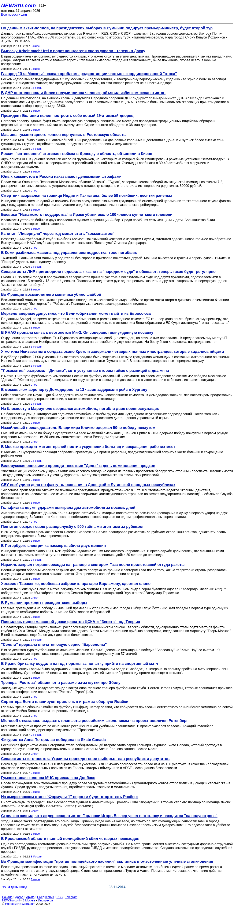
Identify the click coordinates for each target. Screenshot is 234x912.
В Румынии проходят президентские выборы (44, 603)
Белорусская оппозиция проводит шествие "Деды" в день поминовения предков (78, 466)
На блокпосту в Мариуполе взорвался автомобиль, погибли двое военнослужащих (80, 409)
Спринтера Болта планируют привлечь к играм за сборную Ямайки (64, 702)
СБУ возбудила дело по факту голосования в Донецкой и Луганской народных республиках (88, 485)
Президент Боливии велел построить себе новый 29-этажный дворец (67, 116)
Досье (19, 897)
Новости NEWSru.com (20, 903)
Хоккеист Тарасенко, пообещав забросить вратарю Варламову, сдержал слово (76, 584)
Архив (30, 897)
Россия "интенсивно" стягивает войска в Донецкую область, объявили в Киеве (76, 154)
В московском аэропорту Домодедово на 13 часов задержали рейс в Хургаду (74, 390)
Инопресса (45, 900)
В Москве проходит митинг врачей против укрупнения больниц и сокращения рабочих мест (88, 447)
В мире (35, 46)
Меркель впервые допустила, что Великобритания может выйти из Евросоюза (76, 313)
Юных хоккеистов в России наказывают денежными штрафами (61, 176)
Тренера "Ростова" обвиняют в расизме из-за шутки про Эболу (60, 683)
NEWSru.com (18, 5)
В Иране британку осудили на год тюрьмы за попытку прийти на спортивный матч (79, 663)
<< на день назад (14, 887)
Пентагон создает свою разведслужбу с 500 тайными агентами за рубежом (72, 526)
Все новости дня (14, 14)
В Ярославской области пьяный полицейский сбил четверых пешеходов (70, 839)
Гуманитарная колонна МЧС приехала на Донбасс (48, 778)
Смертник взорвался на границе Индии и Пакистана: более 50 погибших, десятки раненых (86, 195)
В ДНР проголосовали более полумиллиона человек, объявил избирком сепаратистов (83, 93)
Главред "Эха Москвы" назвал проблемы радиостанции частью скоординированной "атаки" (89, 74)
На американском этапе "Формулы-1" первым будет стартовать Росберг (69, 797)
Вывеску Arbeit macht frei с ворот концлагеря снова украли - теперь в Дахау (73, 51)
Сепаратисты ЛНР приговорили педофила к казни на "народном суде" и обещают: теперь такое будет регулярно (108, 272)
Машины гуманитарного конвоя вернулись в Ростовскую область (63, 135)
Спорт (34, 190)
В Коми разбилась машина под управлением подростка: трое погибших (69, 253)
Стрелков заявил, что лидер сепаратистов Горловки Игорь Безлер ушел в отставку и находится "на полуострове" (109, 816)
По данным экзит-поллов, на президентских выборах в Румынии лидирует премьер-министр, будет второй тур (107, 28)
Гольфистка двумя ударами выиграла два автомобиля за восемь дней (68, 507)
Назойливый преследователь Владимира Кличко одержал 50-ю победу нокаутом (78, 428)
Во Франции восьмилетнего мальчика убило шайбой (51, 294)
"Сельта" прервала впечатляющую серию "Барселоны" (54, 644)
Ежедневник (45, 897)
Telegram (71, 897)
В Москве (28, 900)
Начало (7, 897)
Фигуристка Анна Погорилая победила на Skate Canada (53, 740)
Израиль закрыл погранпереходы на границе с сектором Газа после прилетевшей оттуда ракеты (93, 565)
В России (36, 87)
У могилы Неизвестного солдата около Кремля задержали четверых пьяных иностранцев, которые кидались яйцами (112, 351)
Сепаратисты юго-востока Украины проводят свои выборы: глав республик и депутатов (85, 759)
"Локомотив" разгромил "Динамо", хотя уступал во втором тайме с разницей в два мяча (85, 370)
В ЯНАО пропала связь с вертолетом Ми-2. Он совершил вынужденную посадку (77, 332)
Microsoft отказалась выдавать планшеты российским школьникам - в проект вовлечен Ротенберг (94, 721)
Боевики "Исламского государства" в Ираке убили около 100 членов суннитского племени (86, 214)
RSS (59, 897)
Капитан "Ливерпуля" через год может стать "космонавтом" (58, 233)
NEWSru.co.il (11, 900)
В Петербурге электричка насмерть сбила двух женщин (53, 546)
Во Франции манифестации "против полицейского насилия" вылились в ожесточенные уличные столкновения (107, 861)
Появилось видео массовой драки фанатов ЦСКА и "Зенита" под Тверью (70, 622)
